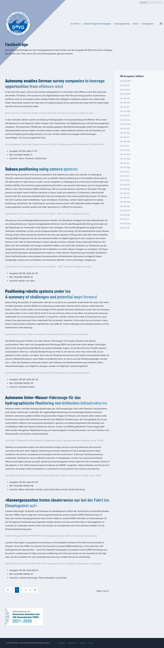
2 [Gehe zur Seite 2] (21, 590)
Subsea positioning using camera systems (41, 168)
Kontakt (83, 643)
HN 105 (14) (125, 202)
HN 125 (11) (125, 115)
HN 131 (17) (125, 90)
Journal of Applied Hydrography (97, 23)
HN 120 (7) (124, 137)
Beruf (136, 23)
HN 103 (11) (125, 210)
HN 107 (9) (124, 193)
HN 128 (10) (125, 102)
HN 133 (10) (125, 81)
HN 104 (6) (125, 206)
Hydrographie (147, 23)
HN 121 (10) (125, 133)
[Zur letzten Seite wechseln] (35, 590)
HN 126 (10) (125, 111)
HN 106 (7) (125, 197)
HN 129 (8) (125, 98)
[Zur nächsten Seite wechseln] (30, 590)
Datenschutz (72, 643)
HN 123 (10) (125, 124)
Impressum (61, 643)
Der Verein (75, 23)
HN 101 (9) (124, 219)
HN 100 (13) (125, 223)
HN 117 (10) (125, 150)
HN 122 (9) (124, 128)
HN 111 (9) (124, 176)
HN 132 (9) (125, 85)
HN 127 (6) (124, 107)
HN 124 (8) (125, 120)
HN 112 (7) (124, 172)
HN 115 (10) (125, 159)
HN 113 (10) (125, 167)
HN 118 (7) (124, 146)
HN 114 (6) (124, 163)
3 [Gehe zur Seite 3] (25, 590)
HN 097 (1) (124, 228)
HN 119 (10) (125, 141)
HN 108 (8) (125, 189)
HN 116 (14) (125, 154)
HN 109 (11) (125, 185)
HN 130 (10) (125, 94)
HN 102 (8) (125, 215)
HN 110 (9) (124, 180)
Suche (91, 643)
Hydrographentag (122, 23)
